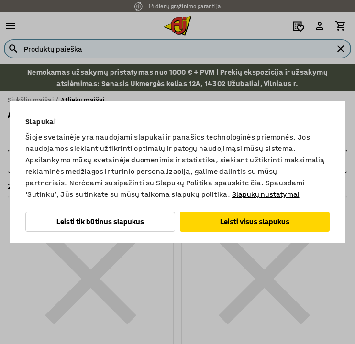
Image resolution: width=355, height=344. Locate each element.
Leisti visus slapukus (254, 221)
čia (256, 182)
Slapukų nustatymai (266, 194)
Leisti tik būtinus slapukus (100, 221)
